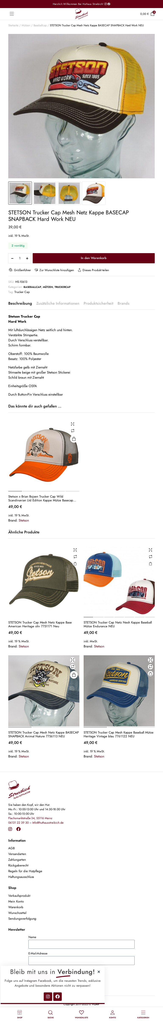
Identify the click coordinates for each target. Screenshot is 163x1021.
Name (32, 937)
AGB (11, 848)
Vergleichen (72, 430)
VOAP (96, 1004)
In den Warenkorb (94, 258)
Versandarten (17, 854)
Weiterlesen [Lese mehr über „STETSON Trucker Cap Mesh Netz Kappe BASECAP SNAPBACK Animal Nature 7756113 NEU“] (74, 675)
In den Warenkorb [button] (75, 563)
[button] (54, 270)
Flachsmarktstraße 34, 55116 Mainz (30, 818)
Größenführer (19, 270)
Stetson (24, 520)
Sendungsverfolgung (22, 918)
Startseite (13, 25)
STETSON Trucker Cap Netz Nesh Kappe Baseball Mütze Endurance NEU (118, 624)
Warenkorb (15, 907)
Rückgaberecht (18, 865)
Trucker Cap (22, 292)
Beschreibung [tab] (20, 303)
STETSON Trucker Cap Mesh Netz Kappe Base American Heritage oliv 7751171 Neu (40, 624)
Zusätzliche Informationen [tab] (57, 303)
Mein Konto (16, 901)
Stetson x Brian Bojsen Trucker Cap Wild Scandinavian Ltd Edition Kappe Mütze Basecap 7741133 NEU (40, 498)
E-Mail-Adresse (37, 953)
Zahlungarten (17, 859)
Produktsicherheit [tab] (99, 303)
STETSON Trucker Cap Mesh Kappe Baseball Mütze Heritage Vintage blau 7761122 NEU (118, 734)
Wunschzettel (17, 913)
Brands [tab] (123, 303)
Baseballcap (40, 25)
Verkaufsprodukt (19, 895)
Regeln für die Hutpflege (25, 871)
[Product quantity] (19, 258)
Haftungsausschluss (21, 877)
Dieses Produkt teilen (93, 270)
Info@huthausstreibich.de (47, 822)
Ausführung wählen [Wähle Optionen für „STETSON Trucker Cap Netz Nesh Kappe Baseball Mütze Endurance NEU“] (150, 563)
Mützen (26, 25)
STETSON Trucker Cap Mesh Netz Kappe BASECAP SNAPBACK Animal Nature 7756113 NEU (43, 734)
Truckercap (62, 287)
